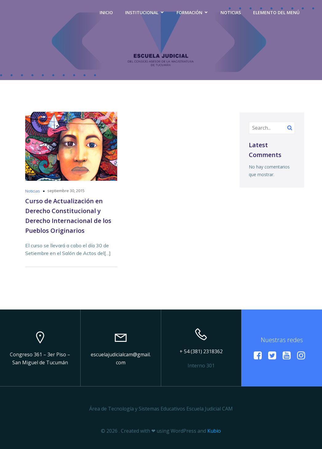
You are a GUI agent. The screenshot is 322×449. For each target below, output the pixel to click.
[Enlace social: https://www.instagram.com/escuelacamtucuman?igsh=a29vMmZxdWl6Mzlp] (303, 356)
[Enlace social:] (260, 356)
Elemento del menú (276, 12)
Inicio (106, 12)
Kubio (214, 430)
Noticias (231, 12)
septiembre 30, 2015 (66, 190)
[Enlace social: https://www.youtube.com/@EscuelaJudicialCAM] (289, 356)
